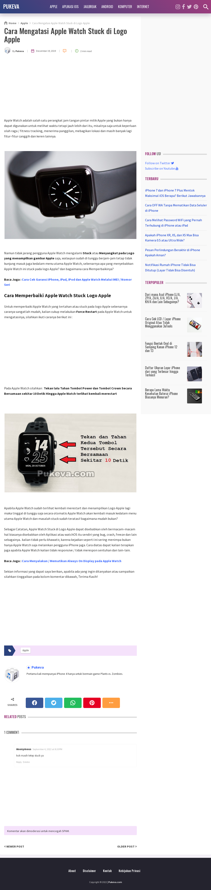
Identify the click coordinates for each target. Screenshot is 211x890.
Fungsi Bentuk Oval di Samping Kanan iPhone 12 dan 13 (161, 347)
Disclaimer (89, 871)
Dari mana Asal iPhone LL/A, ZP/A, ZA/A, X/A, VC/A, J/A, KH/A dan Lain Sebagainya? (162, 298)
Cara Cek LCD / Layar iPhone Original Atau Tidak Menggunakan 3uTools (163, 322)
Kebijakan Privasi (129, 871)
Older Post (127, 846)
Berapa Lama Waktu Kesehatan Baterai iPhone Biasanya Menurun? (161, 393)
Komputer (125, 6)
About (72, 871)
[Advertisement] (70, 87)
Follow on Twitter (159, 163)
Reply (19, 762)
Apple (53, 6)
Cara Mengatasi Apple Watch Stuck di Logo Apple (65, 34)
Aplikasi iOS (70, 6)
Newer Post (14, 846)
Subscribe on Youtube (161, 168)
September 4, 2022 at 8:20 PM (47, 749)
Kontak (107, 871)
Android (107, 6)
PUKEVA (11, 6)
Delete (26, 762)
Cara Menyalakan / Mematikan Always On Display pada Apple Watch (71, 561)
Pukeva (37, 667)
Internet (143, 6)
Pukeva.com (115, 882)
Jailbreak (89, 6)
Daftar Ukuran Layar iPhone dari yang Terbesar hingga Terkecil (162, 371)
